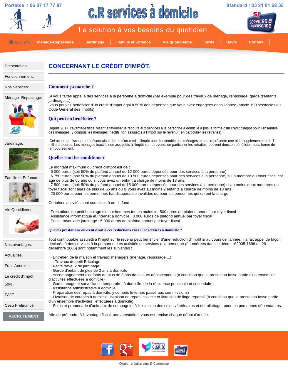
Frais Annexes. (18, 266)
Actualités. (14, 255)
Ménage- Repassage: (23, 97)
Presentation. (16, 66)
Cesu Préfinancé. (20, 305)
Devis (231, 42)
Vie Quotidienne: (19, 209)
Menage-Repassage (55, 42)
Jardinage (95, 42)
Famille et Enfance (133, 42)
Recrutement (23, 316)
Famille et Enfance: (21, 177)
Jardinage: (14, 143)
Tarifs (209, 42)
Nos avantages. (18, 244)
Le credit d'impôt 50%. (19, 280)
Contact (256, 42)
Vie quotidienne (177, 42)
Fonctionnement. (19, 76)
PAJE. (10, 295)
